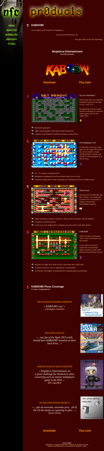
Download (49, 82)
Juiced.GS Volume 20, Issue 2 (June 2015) (54, 366)
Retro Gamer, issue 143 (54, 333)
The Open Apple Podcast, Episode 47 (54, 402)
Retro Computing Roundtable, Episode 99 (54, 301)
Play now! (85, 82)
